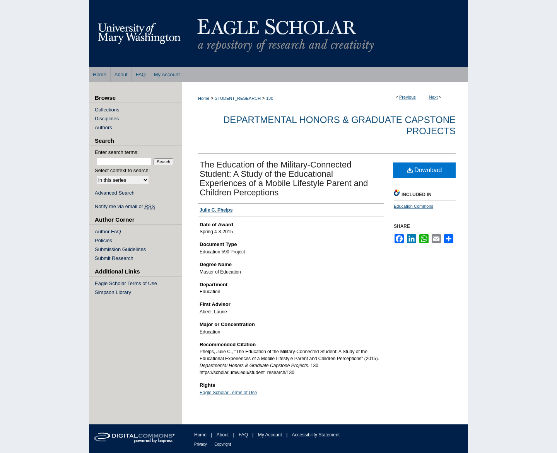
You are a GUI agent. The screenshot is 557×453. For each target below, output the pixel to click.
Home (203, 98)
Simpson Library (113, 292)
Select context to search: (122, 170)
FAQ (243, 435)
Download (424, 170)
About (223, 435)
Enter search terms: (116, 152)
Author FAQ (108, 231)
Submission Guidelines (120, 249)
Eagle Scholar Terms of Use (228, 392)
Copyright (222, 444)
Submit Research (114, 258)
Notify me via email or (125, 206)
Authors (103, 127)
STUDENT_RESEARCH (238, 98)
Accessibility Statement (316, 435)
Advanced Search (115, 193)
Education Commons (413, 206)
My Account (270, 435)
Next (433, 97)
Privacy (200, 444)
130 (269, 98)
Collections (107, 110)
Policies (103, 240)
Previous (407, 97)
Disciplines (107, 118)
